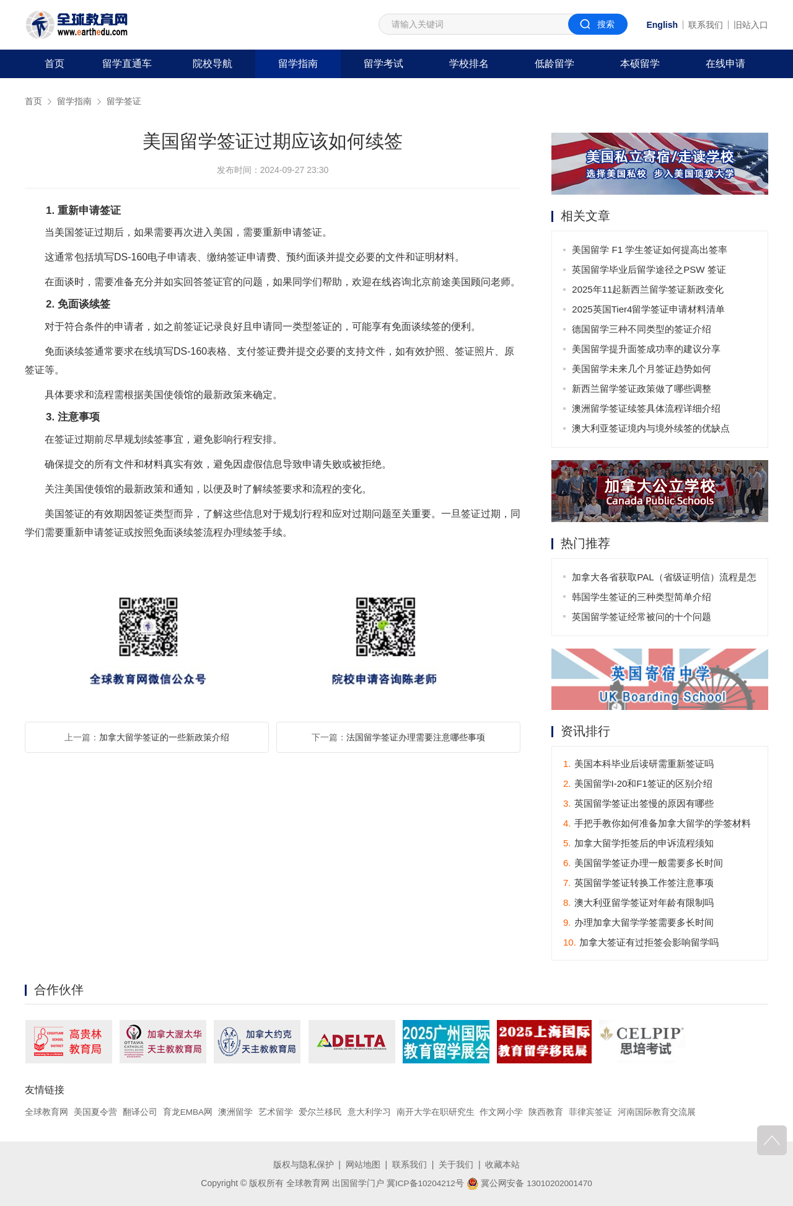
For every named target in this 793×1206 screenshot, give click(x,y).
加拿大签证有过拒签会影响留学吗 (641, 943)
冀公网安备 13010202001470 (530, 1183)
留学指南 (298, 63)
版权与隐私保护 (303, 1164)
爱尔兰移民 (321, 1112)
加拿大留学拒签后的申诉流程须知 (638, 843)
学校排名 (469, 63)
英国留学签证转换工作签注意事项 (638, 883)
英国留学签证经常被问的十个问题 (642, 616)
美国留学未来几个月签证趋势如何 (642, 368)
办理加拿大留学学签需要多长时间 (638, 923)
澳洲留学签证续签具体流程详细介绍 (646, 408)
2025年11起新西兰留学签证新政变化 (648, 289)
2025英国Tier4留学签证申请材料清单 (648, 309)
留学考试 (383, 63)
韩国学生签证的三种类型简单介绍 (642, 597)
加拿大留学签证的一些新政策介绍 (164, 737)
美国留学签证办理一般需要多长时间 (643, 863)
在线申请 (725, 63)
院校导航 (212, 63)
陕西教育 (547, 1112)
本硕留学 (640, 63)
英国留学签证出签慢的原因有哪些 (638, 804)
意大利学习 (370, 1112)
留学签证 (124, 101)
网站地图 (363, 1164)
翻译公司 (140, 1112)
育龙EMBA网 (188, 1112)
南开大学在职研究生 (436, 1112)
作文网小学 (502, 1112)
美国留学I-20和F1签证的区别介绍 (637, 784)
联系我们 (705, 25)
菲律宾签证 (591, 1112)
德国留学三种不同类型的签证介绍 (642, 329)
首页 (54, 63)
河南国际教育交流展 (657, 1112)
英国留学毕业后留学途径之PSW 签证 (649, 269)
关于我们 (456, 1164)
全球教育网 (46, 1112)
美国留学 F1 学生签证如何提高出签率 (650, 249)
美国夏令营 (95, 1112)
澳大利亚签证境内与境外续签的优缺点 (651, 428)
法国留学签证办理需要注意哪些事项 (415, 737)
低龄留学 (554, 63)
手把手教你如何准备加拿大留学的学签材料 (657, 823)
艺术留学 (276, 1112)
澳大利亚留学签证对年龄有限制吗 (638, 903)
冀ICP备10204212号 (424, 1183)
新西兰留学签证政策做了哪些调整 (642, 388)
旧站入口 (751, 25)
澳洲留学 (236, 1112)
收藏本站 (502, 1164)
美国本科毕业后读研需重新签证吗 (638, 764)
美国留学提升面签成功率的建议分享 (646, 349)
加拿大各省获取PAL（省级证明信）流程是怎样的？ (659, 579)
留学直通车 (127, 63)
